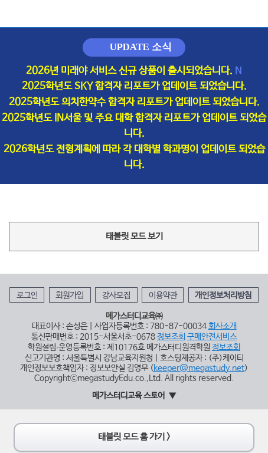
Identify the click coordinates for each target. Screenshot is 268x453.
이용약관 (163, 295)
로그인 (27, 295)
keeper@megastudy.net (198, 368)
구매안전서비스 (212, 337)
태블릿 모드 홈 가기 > (134, 437)
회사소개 (222, 326)
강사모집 (116, 295)
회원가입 (69, 295)
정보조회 (171, 337)
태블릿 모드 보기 (134, 236)
